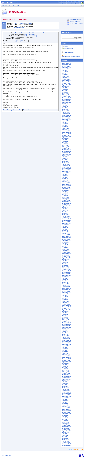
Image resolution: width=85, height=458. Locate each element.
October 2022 (66, 118)
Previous (21, 23)
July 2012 (64, 295)
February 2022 (66, 129)
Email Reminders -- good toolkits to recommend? (29, 33)
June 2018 (65, 193)
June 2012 (65, 297)
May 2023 (64, 108)
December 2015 (66, 236)
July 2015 (64, 243)
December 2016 (66, 219)
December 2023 (66, 98)
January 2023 (66, 113)
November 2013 (66, 272)
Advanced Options (67, 34)
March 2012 (65, 301)
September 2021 (66, 137)
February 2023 (66, 112)
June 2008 (65, 366)
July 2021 (64, 139)
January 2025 (66, 79)
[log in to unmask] (29, 34)
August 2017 (65, 207)
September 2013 (66, 275)
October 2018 (66, 187)
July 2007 (64, 382)
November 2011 (66, 307)
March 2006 (65, 405)
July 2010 (64, 330)
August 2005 (65, 415)
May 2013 (64, 281)
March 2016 (65, 232)
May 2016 (64, 229)
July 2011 (64, 312)
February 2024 (66, 95)
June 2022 (65, 124)
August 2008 (65, 363)
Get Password (68, 48)
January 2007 (66, 390)
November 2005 (66, 411)
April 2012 (65, 299)
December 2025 (66, 63)
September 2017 (66, 206)
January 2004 (66, 442)
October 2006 (66, 395)
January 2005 (66, 425)
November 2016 (66, 220)
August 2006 (65, 398)
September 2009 (66, 344)
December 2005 (66, 409)
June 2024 (65, 89)
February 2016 (66, 233)
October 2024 (66, 83)
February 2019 (66, 181)
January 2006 (66, 408)
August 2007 (65, 380)
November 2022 (66, 116)
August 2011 (65, 311)
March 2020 (65, 162)
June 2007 (65, 383)
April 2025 (65, 75)
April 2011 (65, 317)
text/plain (20, 41)
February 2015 (66, 250)
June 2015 (65, 245)
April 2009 (65, 351)
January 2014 (66, 269)
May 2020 (64, 160)
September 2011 (66, 310)
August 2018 (65, 190)
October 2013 (66, 274)
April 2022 (65, 126)
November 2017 (66, 203)
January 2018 (66, 200)
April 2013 (65, 282)
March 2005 (65, 422)
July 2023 (64, 105)
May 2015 (64, 246)
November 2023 (66, 99)
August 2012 (65, 294)
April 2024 (65, 92)
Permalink (26, 123)
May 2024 (64, 90)
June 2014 (65, 262)
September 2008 (66, 362)
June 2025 (65, 72)
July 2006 (64, 399)
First (16, 23)
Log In (66, 46)
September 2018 (66, 188)
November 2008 (66, 359)
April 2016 (65, 230)
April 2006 (65, 403)
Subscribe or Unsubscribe (72, 56)
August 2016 (65, 224)
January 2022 (66, 131)
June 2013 (65, 279)
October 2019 (66, 170)
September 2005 (66, 413)
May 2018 (64, 194)
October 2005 (66, 412)
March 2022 (65, 128)
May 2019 (64, 177)
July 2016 (64, 226)
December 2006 (66, 392)
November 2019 (66, 168)
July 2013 (64, 278)
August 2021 (65, 138)
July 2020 (64, 157)
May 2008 (64, 367)
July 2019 (64, 174)
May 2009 (64, 350)
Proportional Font (19, 27)
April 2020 (65, 161)
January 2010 (66, 338)
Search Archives (67, 32)
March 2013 (65, 284)
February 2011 (66, 320)
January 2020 (66, 165)
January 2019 (66, 183)
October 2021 (66, 135)
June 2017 (65, 210)
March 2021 (65, 145)
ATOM (71, 449)
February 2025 (66, 77)
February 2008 (66, 372)
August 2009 (65, 346)
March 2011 (65, 318)
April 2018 (65, 196)
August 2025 (65, 69)
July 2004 (64, 434)
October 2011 (66, 308)
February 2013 (66, 285)
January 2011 (66, 321)
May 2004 (64, 437)
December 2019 (66, 167)
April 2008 (65, 369)
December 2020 (66, 150)
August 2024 (65, 86)
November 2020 (66, 151)
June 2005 (65, 418)
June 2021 (65, 141)
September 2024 (66, 85)
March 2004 (65, 439)
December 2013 (66, 271)
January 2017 (66, 217)
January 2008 (66, 373)
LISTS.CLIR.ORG (6, 455)
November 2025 (66, 64)
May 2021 (64, 142)
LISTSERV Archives (75, 19)
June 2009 (65, 349)
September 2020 (66, 154)
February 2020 (66, 164)
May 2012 (64, 298)
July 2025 (64, 70)
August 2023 (65, 103)
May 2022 (64, 125)
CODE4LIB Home (75, 22)
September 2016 (66, 223)
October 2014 (66, 256)
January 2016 (66, 235)
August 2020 (65, 155)
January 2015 (66, 252)
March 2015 (65, 249)
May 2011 (64, 315)
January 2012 (66, 304)
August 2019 (65, 173)
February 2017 (66, 216)
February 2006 (66, 406)
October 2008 (66, 360)
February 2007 (66, 389)
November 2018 (66, 186)
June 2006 (65, 400)
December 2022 (66, 115)
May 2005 (64, 419)
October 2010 (66, 325)
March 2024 (65, 93)
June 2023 (65, 106)
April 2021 (65, 144)
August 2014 (65, 259)
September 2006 (66, 396)
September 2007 (66, 379)
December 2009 (66, 340)
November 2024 (66, 82)
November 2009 (66, 341)
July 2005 (64, 416)
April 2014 (65, 265)
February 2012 (66, 302)
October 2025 (66, 66)
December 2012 (66, 288)
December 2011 (66, 305)
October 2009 (66, 343)
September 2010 (66, 327)
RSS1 (76, 449)
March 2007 (65, 387)
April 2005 (65, 421)
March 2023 (65, 111)
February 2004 (66, 441)
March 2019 (65, 180)
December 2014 (66, 253)
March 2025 (65, 76)
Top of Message (7, 123)
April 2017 (65, 213)
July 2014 (64, 261)
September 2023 (66, 102)
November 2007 (66, 376)
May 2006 (64, 402)
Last (30, 23)
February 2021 (66, 147)
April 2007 (65, 386)
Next (26, 23)
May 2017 (64, 212)
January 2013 (66, 287)
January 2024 (66, 96)
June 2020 (65, 158)
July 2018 (64, 191)
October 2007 (66, 377)
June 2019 (65, 175)
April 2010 (65, 334)
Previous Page (17, 123)
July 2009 (64, 347)
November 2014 (66, 255)
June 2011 (65, 314)
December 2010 (66, 323)
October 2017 (66, 204)
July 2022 (64, 122)
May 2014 (64, 263)
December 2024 (66, 80)
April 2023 (65, 109)
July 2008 (64, 364)
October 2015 (66, 239)
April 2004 (65, 438)
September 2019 (66, 171)
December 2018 (66, 184)
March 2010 (65, 336)
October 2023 (66, 100)
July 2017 (64, 209)
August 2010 (65, 328)
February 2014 (66, 268)
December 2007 (66, 374)
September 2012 (66, 292)
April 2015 (65, 248)
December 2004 (66, 426)
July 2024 (64, 87)
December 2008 (66, 357)
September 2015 (66, 240)
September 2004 (66, 431)
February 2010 (66, 337)
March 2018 (65, 197)
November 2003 (66, 445)
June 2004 (65, 435)
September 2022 (66, 119)
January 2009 (66, 356)
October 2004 (66, 429)
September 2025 (66, 67)
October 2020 (66, 152)
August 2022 (65, 121)
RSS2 (80, 449)
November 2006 (66, 393)
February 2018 (66, 199)
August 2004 (65, 432)
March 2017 (65, 214)
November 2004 (66, 428)
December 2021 (66, 132)
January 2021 (66, 148)
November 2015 (66, 237)
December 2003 (66, 444)
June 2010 (65, 331)
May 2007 (64, 385)
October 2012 (66, 291)
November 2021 (66, 134)
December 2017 (66, 201)
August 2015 (65, 242)
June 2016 (65, 227)
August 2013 (65, 276)
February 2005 (66, 424)
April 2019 (65, 178)
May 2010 (64, 333)
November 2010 (66, 324)
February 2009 (66, 354)
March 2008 (65, 370)
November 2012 (66, 289)
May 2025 (64, 73)
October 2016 (66, 222)
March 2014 (65, 266)
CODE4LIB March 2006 (76, 24)
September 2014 (66, 258)
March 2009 (65, 353)
